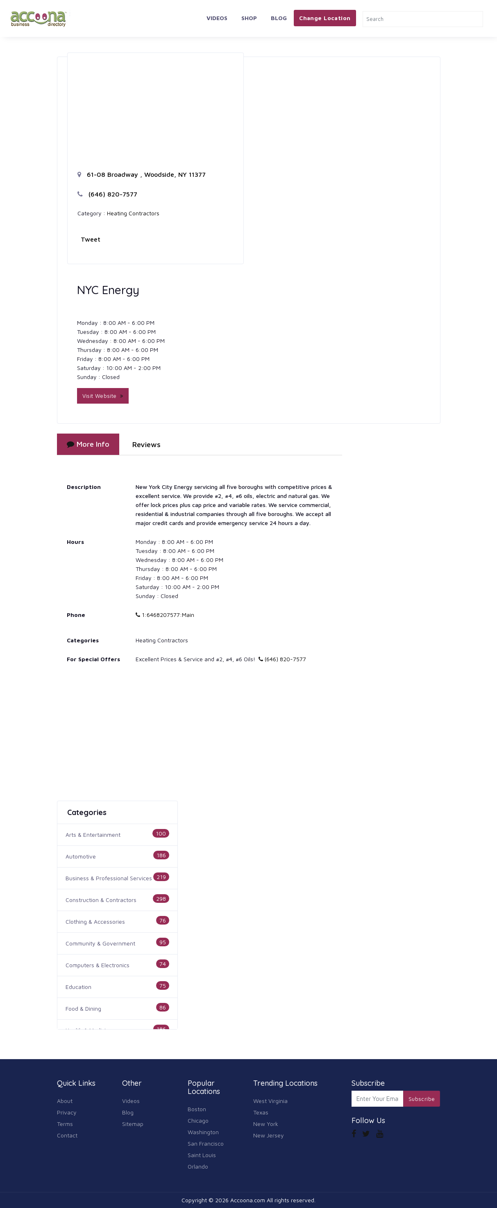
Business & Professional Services (109, 878)
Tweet (90, 239)
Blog (279, 17)
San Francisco (206, 1143)
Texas (260, 1112)
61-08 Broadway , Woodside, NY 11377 (141, 174)
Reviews (146, 444)
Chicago (198, 1120)
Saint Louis (202, 1154)
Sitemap (132, 1123)
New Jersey (268, 1135)
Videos (217, 17)
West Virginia (270, 1100)
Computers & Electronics (97, 964)
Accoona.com (247, 1200)
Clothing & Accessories (95, 921)
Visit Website (102, 396)
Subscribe (421, 1099)
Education (78, 986)
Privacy (67, 1112)
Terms (65, 1123)
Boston (197, 1108)
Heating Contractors (133, 213)
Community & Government (100, 943)
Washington (203, 1131)
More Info (88, 444)
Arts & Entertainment (93, 834)
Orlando (198, 1166)
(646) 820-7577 (107, 194)
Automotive (81, 856)
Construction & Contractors (101, 899)
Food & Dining (83, 1008)
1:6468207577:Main (165, 614)
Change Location (324, 17)
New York (265, 1123)
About (65, 1100)
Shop (249, 17)
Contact (67, 1135)
